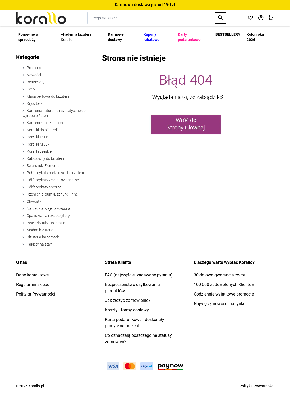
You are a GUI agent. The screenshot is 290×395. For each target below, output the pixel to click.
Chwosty (33, 201)
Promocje (34, 68)
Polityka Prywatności (35, 294)
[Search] (220, 18)
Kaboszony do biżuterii (45, 158)
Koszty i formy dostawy (127, 309)
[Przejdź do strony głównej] (41, 18)
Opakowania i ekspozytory (48, 216)
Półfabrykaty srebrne (43, 187)
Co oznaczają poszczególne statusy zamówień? (138, 338)
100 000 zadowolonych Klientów (224, 284)
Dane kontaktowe (32, 275)
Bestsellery (35, 82)
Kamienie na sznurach (44, 123)
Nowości (33, 75)
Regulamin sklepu (32, 284)
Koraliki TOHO (37, 137)
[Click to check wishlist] (250, 18)
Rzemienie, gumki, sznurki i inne (52, 194)
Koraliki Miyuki (38, 144)
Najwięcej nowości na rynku (220, 303)
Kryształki (34, 103)
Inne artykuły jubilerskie (45, 223)
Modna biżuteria (39, 230)
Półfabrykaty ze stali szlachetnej (53, 180)
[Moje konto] (261, 18)
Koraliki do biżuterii (42, 130)
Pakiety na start (39, 244)
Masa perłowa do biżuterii (47, 96)
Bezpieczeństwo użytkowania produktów (132, 287)
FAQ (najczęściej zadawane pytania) (139, 275)
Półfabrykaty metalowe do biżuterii (55, 173)
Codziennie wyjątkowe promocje (224, 294)
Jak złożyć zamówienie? (127, 300)
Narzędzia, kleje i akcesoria (48, 208)
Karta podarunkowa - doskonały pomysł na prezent (134, 322)
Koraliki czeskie (39, 151)
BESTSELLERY (227, 34)
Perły (30, 89)
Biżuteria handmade (43, 237)
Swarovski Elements (42, 166)
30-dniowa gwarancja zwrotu (221, 275)
